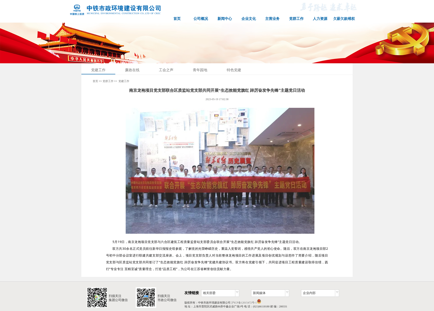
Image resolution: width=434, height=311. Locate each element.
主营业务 (272, 19)
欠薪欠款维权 (344, 19)
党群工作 (296, 19)
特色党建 (234, 70)
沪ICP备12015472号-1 (244, 302)
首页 (177, 19)
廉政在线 (132, 70)
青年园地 (200, 70)
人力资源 (320, 19)
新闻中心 (224, 19)
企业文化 (248, 19)
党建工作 (98, 70)
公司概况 (200, 19)
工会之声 (166, 70)
